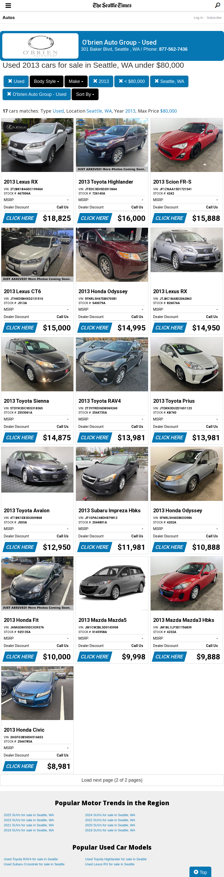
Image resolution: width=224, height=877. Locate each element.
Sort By (85, 94)
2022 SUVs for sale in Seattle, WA (110, 820)
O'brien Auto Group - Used (37, 94)
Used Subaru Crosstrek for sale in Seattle (34, 864)
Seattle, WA (169, 81)
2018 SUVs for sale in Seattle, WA (110, 830)
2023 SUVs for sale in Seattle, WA (29, 820)
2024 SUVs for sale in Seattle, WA (110, 815)
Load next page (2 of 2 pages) (112, 780)
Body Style (46, 81)
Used (16, 81)
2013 (101, 81)
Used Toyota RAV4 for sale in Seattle (31, 859)
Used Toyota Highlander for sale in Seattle (116, 859)
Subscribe (214, 18)
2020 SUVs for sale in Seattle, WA (110, 825)
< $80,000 (132, 81)
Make (76, 81)
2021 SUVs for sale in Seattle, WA (29, 825)
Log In (198, 18)
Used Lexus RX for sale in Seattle (109, 864)
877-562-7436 (173, 49)
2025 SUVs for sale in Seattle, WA (29, 815)
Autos (9, 17)
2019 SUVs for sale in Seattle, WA (29, 830)
